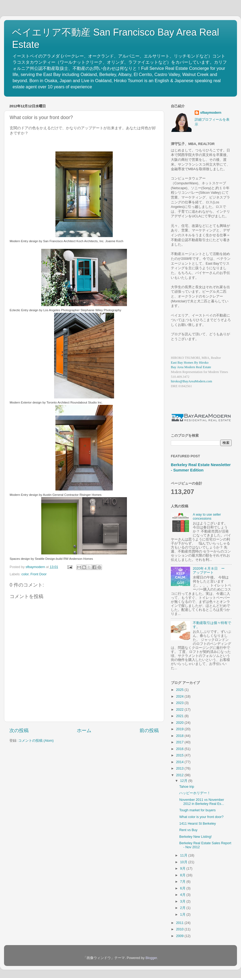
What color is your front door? (201, 817)
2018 (180, 736)
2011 (180, 923)
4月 (183, 895)
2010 (180, 929)
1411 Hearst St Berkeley (197, 823)
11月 (184, 855)
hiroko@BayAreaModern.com (191, 381)
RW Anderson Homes (78, 558)
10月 (184, 862)
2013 (180, 768)
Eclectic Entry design (24, 310)
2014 (180, 762)
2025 (180, 690)
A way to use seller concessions (207, 516)
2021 (180, 716)
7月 (183, 882)
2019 (180, 729)
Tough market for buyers (197, 810)
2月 (183, 908)
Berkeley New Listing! (195, 837)
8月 (183, 875)
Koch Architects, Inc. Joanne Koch (99, 241)
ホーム (84, 730)
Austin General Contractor (60, 494)
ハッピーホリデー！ (194, 793)
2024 (180, 696)
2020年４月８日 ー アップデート (210, 570)
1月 (183, 914)
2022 (180, 709)
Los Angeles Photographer (61, 310)
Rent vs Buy (188, 830)
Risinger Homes (90, 494)
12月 (184, 781)
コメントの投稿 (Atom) (36, 741)
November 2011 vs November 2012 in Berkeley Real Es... (201, 802)
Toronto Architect (58, 402)
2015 (180, 755)
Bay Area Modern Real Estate (191, 367)
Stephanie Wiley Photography (101, 310)
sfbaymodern (210, 113)
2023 (180, 703)
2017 (180, 742)
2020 (180, 723)
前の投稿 (149, 730)
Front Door (39, 574)
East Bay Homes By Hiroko (190, 362)
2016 (180, 749)
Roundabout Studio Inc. (86, 402)
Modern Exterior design (26, 402)
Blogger (151, 958)
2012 (180, 775)
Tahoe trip (186, 787)
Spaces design (20, 558)
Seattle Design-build (48, 558)
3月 (183, 901)
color (25, 574)
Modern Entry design (24, 241)
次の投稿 (19, 730)
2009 (180, 936)
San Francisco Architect (59, 241)
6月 (183, 888)
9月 (183, 868)
